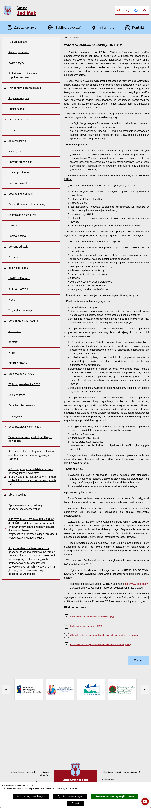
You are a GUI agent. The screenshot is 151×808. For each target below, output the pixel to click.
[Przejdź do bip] (119, 10)
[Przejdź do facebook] (136, 10)
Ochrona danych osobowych (31, 796)
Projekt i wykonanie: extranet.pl (22, 772)
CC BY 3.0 (44, 775)
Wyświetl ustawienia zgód (70, 796)
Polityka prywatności (132, 772)
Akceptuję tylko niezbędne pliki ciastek (115, 796)
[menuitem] (31, 42)
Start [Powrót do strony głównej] (66, 37)
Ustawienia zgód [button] (107, 779)
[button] (145, 801)
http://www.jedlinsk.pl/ (136, 583)
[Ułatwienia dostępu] (144, 10)
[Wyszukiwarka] (127, 10)
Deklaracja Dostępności (111, 772)
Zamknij (75, 803)
